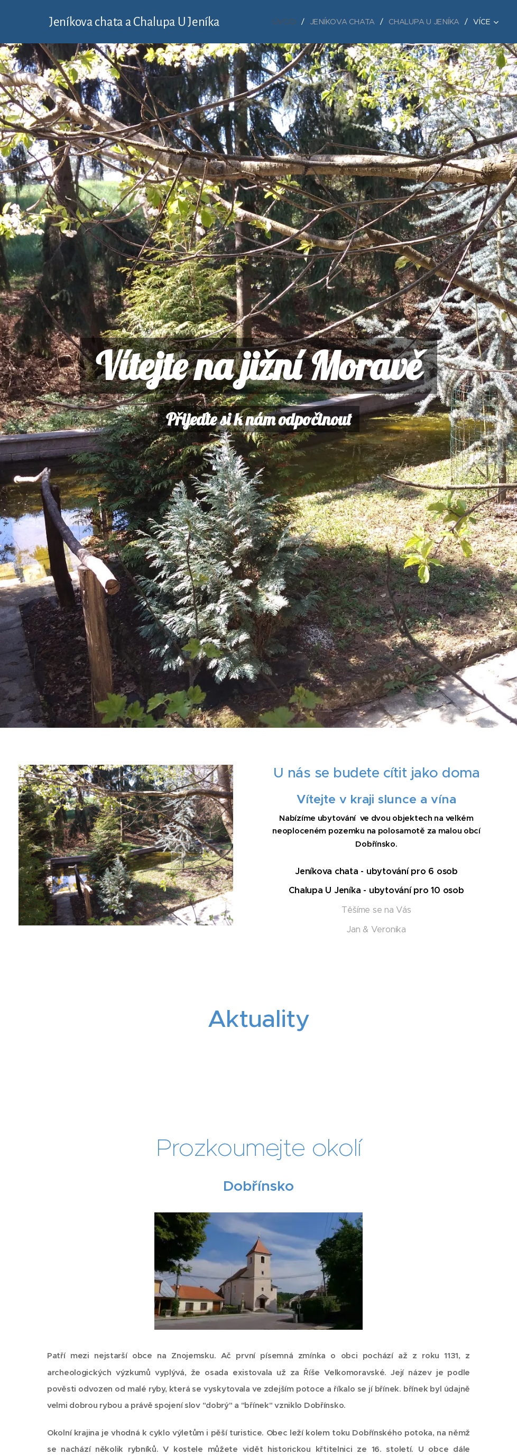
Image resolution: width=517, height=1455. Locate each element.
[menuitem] (286, 21)
